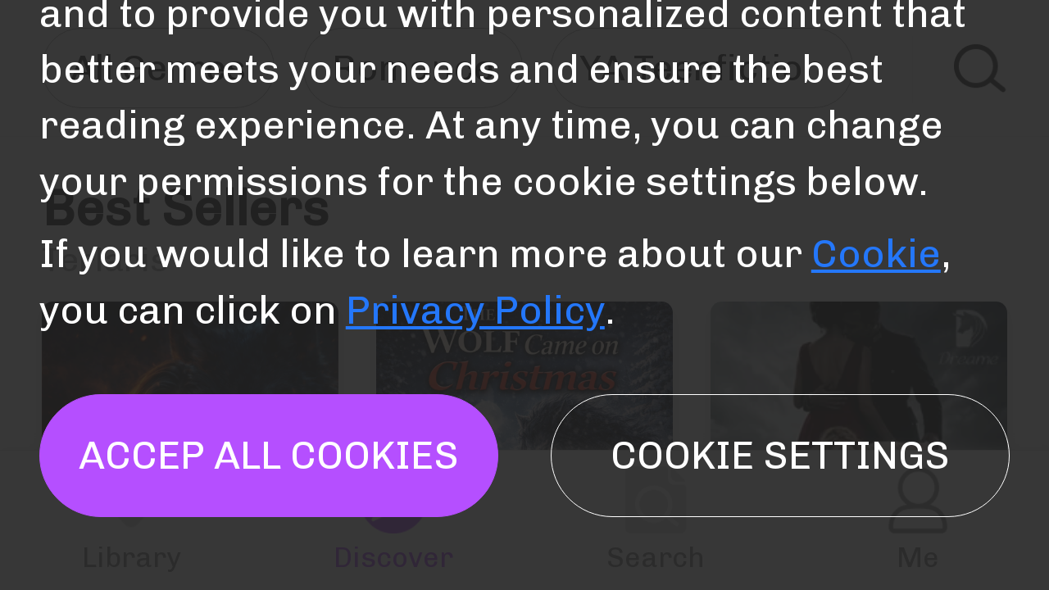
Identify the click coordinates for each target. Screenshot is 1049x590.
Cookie (876, 253)
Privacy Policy (475, 310)
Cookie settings (780, 455)
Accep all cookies (269, 455)
